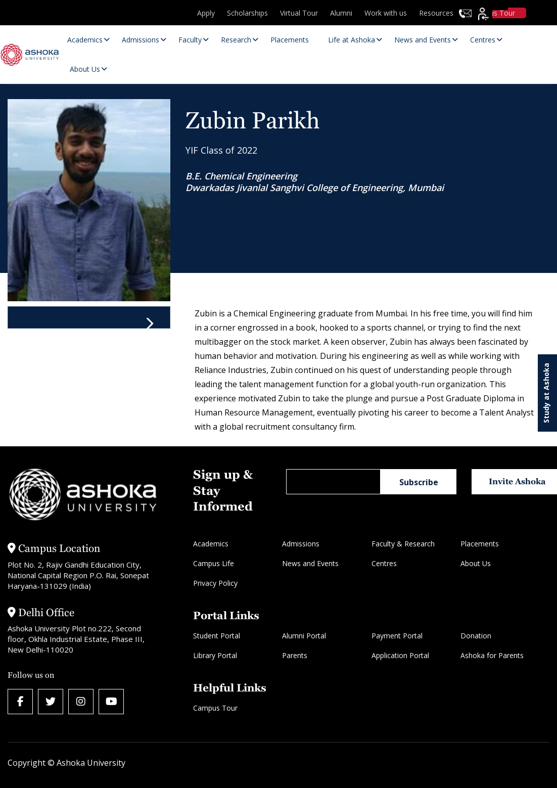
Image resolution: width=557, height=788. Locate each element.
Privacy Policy (215, 583)
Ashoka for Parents (492, 655)
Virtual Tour (299, 13)
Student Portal (216, 635)
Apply (206, 13)
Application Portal (400, 655)
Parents (294, 655)
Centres (384, 563)
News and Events (310, 563)
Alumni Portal (304, 635)
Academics (210, 543)
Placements (479, 543)
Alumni (341, 13)
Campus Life (213, 563)
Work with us (385, 13)
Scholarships (247, 13)
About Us (475, 563)
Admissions (300, 543)
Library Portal (215, 655)
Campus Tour (215, 708)
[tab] (89, 317)
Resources (436, 13)
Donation (475, 635)
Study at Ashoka (546, 393)
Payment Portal (397, 635)
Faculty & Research (403, 543)
